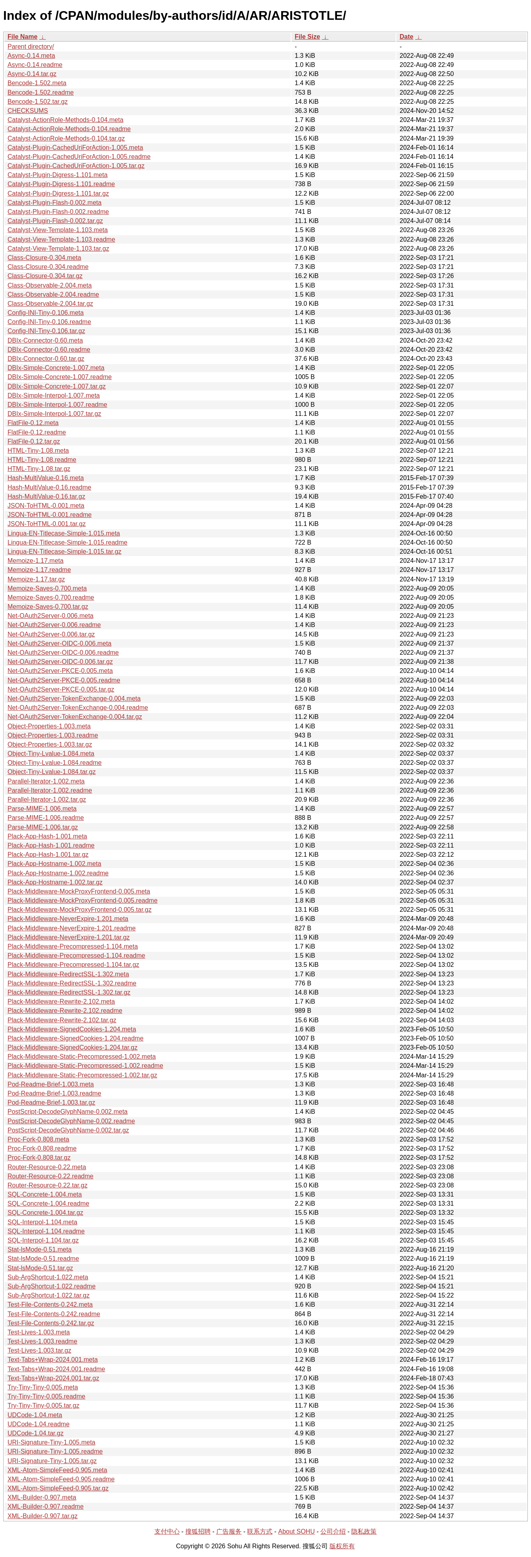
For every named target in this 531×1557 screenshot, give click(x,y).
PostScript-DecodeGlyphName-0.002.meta (68, 1111)
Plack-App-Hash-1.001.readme (51, 845)
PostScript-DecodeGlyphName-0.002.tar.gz (68, 1130)
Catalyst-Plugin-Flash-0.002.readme (58, 211)
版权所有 (342, 1546)
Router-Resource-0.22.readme (50, 1176)
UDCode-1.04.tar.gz (35, 1433)
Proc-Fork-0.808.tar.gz (39, 1157)
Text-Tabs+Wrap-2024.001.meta (53, 1359)
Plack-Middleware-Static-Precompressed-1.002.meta (82, 1056)
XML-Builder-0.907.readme (46, 1506)
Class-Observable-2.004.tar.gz (50, 303)
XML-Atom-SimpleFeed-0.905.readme (61, 1479)
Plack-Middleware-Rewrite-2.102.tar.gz (62, 1020)
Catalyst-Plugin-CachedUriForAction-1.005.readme (79, 156)
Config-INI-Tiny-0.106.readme (49, 321)
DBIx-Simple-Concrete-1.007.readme (60, 377)
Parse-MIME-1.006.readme (46, 817)
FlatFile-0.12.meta (33, 422)
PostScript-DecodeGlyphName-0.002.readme (71, 1121)
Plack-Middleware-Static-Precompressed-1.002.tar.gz (82, 1075)
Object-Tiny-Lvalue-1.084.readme (55, 762)
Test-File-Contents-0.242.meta (50, 1304)
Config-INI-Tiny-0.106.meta (46, 312)
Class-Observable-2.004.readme (53, 294)
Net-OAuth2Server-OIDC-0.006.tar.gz (60, 661)
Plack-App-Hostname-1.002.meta (54, 863)
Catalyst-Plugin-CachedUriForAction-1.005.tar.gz (76, 165)
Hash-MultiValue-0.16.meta (46, 478)
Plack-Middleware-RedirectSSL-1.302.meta (68, 974)
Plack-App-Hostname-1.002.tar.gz (55, 882)
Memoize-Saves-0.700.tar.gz (48, 606)
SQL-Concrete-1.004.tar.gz (45, 1212)
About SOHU (296, 1531)
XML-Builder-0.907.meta (42, 1497)
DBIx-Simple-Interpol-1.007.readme (57, 404)
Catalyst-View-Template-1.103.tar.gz (58, 248)
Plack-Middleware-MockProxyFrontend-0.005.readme (83, 900)
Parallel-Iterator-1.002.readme (50, 790)
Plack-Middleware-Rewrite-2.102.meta (61, 1001)
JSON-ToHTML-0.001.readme (50, 514)
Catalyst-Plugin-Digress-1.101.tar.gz (58, 193)
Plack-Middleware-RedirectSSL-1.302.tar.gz (69, 992)
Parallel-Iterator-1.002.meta (46, 781)
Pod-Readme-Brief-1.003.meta (51, 1084)
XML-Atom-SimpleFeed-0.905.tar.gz (58, 1488)
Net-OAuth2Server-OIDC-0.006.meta (59, 643)
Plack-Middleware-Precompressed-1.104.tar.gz (73, 964)
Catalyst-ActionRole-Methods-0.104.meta (66, 119)
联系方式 (259, 1531)
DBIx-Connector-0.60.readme (49, 349)
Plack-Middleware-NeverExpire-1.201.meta (68, 918)
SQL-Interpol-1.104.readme (46, 1231)
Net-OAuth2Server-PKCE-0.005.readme (64, 680)
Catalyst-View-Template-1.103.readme (61, 239)
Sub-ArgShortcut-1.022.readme (51, 1286)
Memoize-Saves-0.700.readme (51, 597)
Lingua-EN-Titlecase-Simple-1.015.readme (68, 542)
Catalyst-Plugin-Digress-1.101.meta (58, 175)
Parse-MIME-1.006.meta (42, 808)
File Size (307, 36)
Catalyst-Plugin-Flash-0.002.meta (54, 202)
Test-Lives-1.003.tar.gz (39, 1350)
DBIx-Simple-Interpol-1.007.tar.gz (54, 413)
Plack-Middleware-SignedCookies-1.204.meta (72, 1029)
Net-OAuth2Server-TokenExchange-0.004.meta (74, 698)
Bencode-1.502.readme (41, 92)
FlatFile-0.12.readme (37, 432)
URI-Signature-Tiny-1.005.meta (51, 1442)
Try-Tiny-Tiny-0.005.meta (43, 1387)
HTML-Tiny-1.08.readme (42, 459)
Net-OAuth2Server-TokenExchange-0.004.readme (78, 707)
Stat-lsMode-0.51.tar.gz (40, 1268)
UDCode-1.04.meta (35, 1415)
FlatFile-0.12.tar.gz (34, 441)
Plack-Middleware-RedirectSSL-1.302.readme (72, 983)
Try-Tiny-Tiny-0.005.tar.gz (43, 1405)
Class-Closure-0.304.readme (48, 266)
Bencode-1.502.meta (37, 83)
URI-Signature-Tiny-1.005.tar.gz (52, 1461)
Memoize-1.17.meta (35, 560)
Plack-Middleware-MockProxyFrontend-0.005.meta (79, 891)
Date (406, 36)
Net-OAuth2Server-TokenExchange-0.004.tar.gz (75, 716)
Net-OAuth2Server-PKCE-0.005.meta (60, 670)
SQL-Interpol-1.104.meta (42, 1222)
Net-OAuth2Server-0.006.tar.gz (51, 634)
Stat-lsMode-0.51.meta (40, 1249)
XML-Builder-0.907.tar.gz (43, 1516)
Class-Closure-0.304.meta (44, 257)
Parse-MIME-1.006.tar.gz (43, 827)
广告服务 (229, 1531)
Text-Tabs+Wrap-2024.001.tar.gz (53, 1378)
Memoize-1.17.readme (39, 569)
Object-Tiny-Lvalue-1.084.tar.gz (52, 771)
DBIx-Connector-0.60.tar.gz (46, 358)
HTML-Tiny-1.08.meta (38, 450)
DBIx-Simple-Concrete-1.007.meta (56, 367)
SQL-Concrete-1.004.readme (48, 1203)
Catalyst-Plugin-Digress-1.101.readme (61, 184)
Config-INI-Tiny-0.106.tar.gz (46, 331)
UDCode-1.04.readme (39, 1424)
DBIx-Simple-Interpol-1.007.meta (54, 395)
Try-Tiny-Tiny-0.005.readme (47, 1396)
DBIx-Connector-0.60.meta (45, 340)
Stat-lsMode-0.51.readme (43, 1258)
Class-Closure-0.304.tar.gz (45, 276)
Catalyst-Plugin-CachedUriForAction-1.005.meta (75, 147)
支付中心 (167, 1531)
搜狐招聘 (198, 1531)
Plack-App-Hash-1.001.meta (47, 836)
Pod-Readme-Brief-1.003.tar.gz (51, 1102)
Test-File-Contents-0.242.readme (54, 1314)
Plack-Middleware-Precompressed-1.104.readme (76, 955)
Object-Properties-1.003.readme (53, 735)
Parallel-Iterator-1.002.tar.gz (47, 799)
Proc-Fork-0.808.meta (38, 1139)
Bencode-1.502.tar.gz (38, 101)
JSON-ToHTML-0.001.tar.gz (47, 523)
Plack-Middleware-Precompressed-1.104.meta (73, 946)
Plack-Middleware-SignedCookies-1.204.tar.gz (72, 1047)
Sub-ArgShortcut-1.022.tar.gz (48, 1295)
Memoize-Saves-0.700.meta (47, 588)
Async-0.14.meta (31, 55)
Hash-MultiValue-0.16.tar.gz (46, 496)
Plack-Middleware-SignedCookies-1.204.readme (75, 1038)
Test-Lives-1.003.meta (39, 1332)
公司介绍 (333, 1531)
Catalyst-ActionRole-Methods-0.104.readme (69, 129)
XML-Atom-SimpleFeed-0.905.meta (57, 1470)
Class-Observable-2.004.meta (50, 285)
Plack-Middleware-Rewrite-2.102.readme (65, 1010)
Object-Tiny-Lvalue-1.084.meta (51, 753)
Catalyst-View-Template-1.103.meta (58, 230)
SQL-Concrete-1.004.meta (45, 1194)
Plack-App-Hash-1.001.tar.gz (48, 854)
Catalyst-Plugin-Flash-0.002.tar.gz (55, 220)
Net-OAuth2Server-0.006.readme (54, 624)
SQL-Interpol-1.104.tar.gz (43, 1240)
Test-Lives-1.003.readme (42, 1341)
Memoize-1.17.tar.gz (36, 579)
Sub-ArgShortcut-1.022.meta (48, 1277)
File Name (23, 36)
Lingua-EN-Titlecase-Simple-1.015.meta (64, 533)
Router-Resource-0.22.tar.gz (48, 1185)
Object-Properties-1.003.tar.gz (50, 744)
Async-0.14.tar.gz (32, 74)
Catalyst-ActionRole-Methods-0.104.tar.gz (66, 138)
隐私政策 (364, 1531)
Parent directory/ (31, 46)
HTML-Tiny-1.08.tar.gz (39, 468)
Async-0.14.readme (35, 64)
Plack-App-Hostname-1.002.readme (58, 873)
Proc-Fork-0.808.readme (42, 1148)
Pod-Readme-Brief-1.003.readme (54, 1093)
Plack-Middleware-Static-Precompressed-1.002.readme (85, 1065)
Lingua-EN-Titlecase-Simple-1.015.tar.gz (65, 551)
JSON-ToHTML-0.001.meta (46, 505)
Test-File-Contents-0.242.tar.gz (51, 1323)
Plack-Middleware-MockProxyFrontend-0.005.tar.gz (80, 909)
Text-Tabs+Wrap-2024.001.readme (56, 1369)
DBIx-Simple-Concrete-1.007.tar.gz (57, 386)
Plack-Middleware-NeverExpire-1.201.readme (72, 928)
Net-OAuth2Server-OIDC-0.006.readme (63, 652)
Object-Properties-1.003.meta (49, 726)
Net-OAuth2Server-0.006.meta (50, 615)
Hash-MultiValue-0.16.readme (49, 487)
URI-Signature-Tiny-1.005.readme (55, 1451)
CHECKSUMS (28, 110)
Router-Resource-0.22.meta (47, 1167)
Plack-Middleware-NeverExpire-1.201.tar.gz (69, 937)
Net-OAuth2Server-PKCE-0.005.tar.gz (61, 689)
